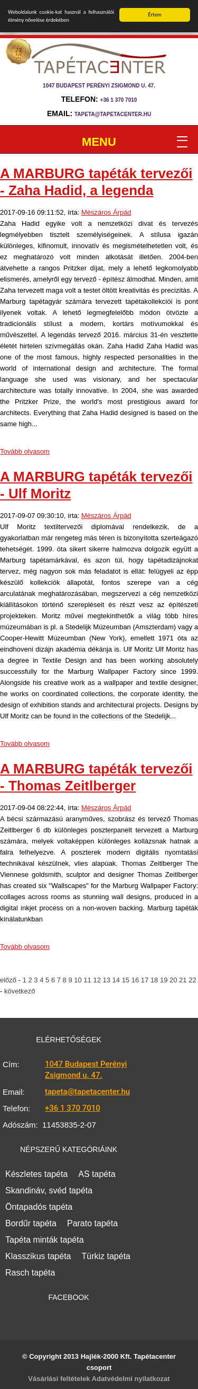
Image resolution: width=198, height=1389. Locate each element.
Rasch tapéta (30, 1272)
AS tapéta (96, 1174)
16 (136, 980)
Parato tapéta (92, 1223)
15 (126, 980)
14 (117, 980)
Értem (155, 14)
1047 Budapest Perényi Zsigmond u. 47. (86, 1069)
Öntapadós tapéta (38, 1206)
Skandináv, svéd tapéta (48, 1190)
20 (174, 980)
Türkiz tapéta (106, 1256)
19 (164, 980)
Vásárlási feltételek (59, 1379)
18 (155, 980)
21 (183, 980)
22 (192, 980)
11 (88, 980)
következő (19, 991)
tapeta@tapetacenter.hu (112, 114)
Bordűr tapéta (30, 1223)
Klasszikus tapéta (38, 1256)
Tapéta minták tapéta (44, 1239)
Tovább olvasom (25, 451)
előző (9, 980)
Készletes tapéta (36, 1174)
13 (107, 980)
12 (97, 980)
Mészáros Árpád (106, 212)
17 (145, 980)
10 (78, 980)
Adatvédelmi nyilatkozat (131, 1379)
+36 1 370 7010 (118, 100)
